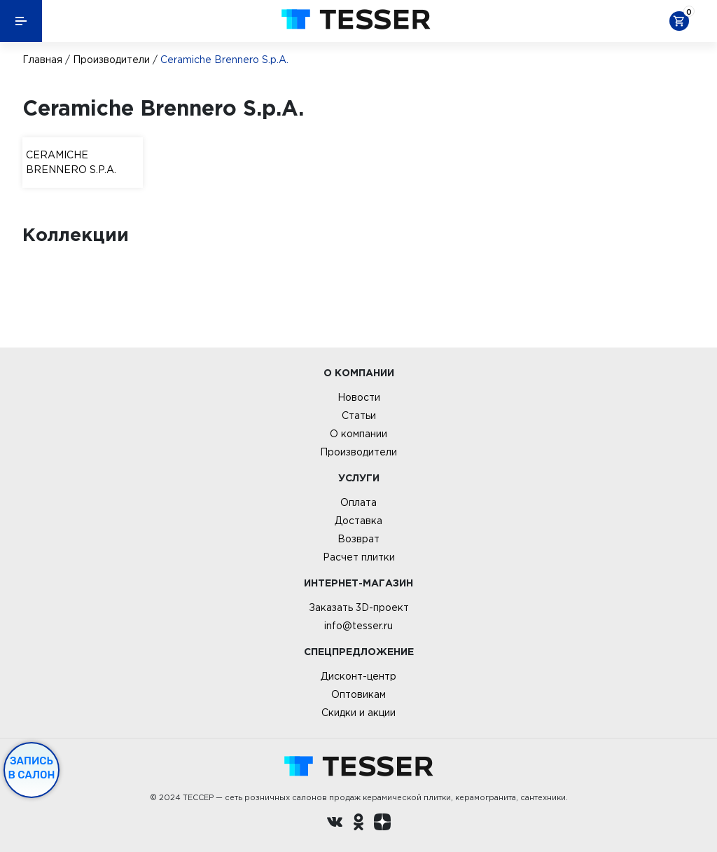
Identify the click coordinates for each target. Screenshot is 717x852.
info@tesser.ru (358, 625)
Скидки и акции (358, 712)
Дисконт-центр (358, 676)
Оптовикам (358, 694)
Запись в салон (31, 768)
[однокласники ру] (358, 823)
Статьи (359, 415)
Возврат (358, 538)
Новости (358, 397)
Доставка (358, 520)
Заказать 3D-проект (359, 607)
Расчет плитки (359, 557)
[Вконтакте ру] (334, 823)
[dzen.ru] (382, 823)
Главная (42, 59)
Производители (111, 59)
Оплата (358, 502)
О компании (358, 433)
